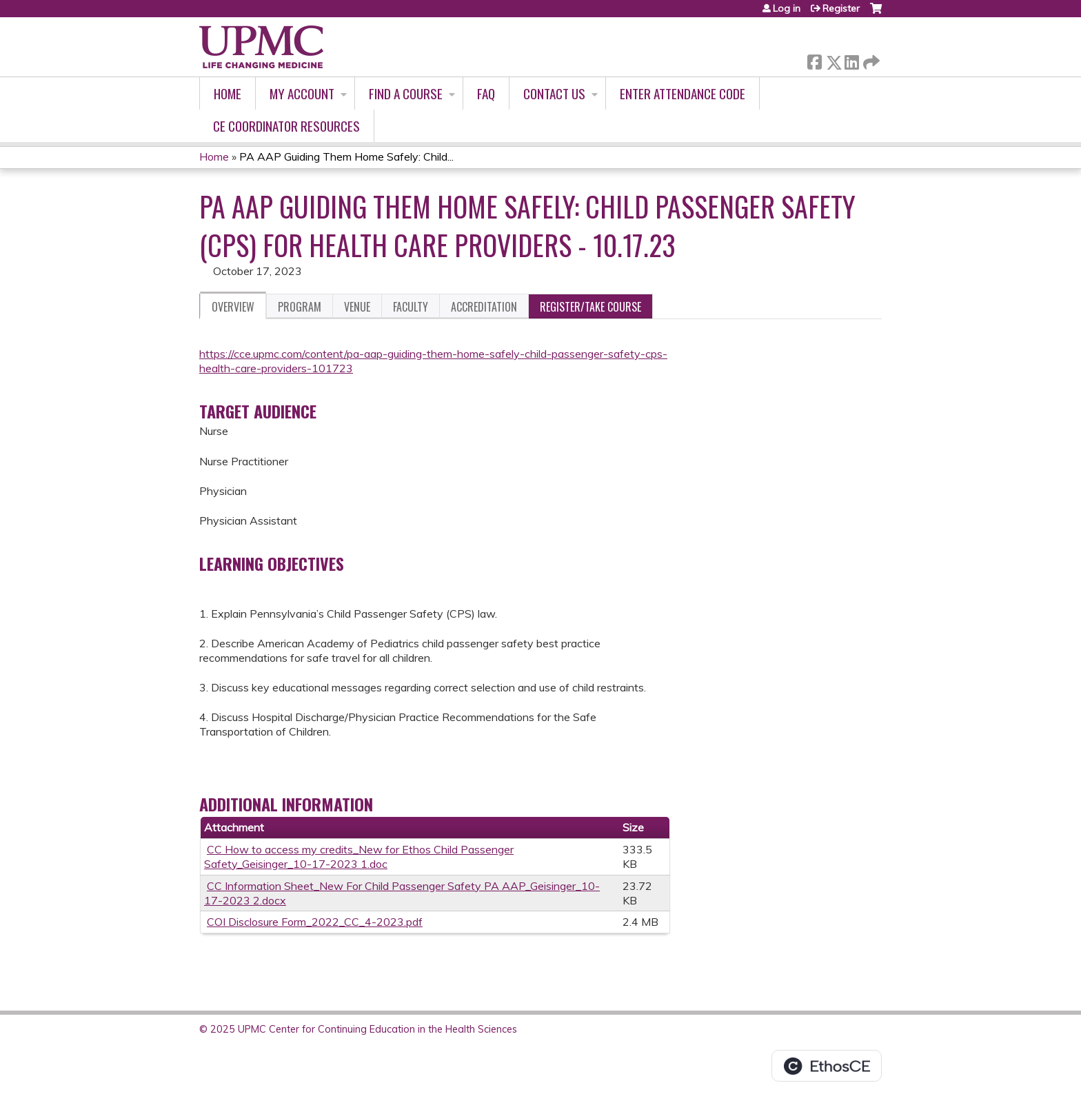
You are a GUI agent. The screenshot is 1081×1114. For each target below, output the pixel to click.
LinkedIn (851, 60)
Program (299, 306)
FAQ (486, 93)
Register (841, 8)
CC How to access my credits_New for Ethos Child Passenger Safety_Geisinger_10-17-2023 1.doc (359, 856)
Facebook (814, 60)
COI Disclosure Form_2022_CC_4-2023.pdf (315, 922)
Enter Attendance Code (682, 93)
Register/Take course (590, 306)
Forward (870, 60)
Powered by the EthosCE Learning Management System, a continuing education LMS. (826, 1066)
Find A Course (406, 93)
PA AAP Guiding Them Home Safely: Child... (346, 156)
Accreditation (484, 306)
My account (302, 93)
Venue (357, 306)
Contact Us (554, 93)
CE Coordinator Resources (286, 126)
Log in (786, 8)
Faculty (410, 306)
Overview (233, 306)
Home (227, 93)
